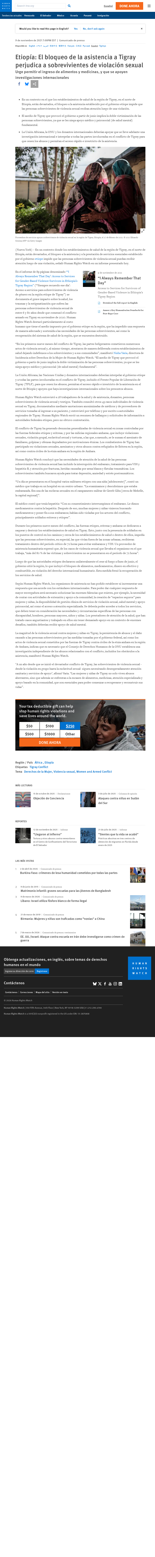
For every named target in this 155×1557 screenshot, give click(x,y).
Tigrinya (102, 45)
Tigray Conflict (39, 767)
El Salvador (47, 15)
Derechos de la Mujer (38, 771)
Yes (76, 28)
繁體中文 (62, 45)
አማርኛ (39, 45)
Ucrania (75, 15)
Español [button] (108, 6)
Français (71, 45)
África (39, 762)
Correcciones (26, 992)
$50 (29, 726)
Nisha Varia (120, 353)
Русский (86, 45)
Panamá (89, 15)
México (62, 15)
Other (70, 734)
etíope (39, 259)
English (32, 45)
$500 (29, 734)
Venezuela (31, 15)
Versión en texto (60, 992)
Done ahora (129, 5)
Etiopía (49, 762)
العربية (45, 45)
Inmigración (104, 15)
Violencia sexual (64, 771)
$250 (70, 726)
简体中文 (53, 45)
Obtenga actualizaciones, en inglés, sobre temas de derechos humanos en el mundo (55, 961)
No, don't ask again (94, 28)
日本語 (78, 45)
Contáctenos (11, 992)
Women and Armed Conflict (94, 771)
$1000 (49, 734)
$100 (50, 726)
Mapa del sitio (43, 992)
